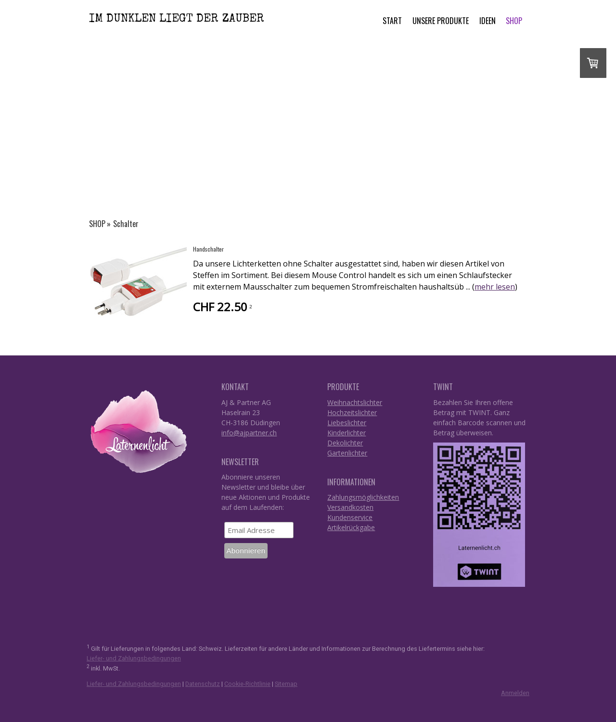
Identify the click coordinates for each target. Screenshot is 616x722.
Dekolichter (345, 442)
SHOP (514, 20)
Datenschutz (202, 683)
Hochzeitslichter (352, 412)
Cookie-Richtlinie (247, 683)
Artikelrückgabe (351, 527)
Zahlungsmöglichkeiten (363, 497)
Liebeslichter (346, 422)
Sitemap (286, 683)
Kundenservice (349, 517)
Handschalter (208, 249)
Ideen (487, 20)
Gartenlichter (347, 452)
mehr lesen (495, 286)
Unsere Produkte (440, 20)
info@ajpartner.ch (249, 432)
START (392, 20)
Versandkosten (350, 507)
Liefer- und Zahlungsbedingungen (134, 658)
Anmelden (515, 693)
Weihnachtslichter (354, 402)
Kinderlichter (346, 432)
